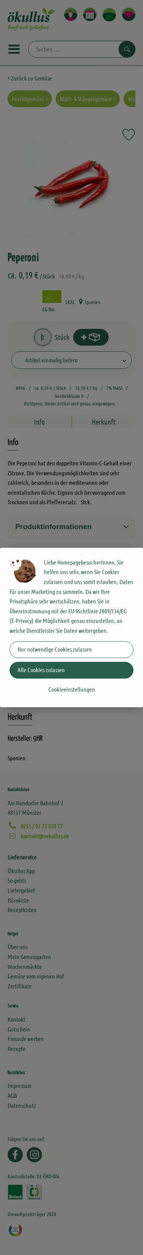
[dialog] (71, 627)
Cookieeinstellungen (71, 689)
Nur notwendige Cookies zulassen (55, 649)
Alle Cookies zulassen (41, 669)
